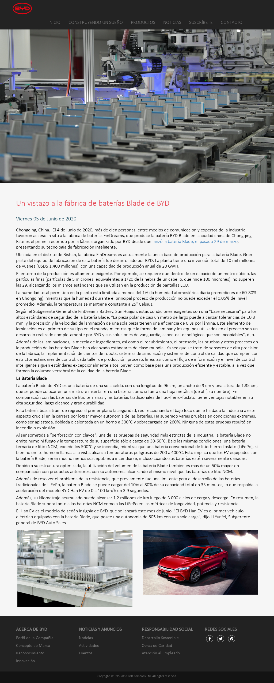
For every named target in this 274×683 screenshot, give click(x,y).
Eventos (85, 653)
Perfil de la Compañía (35, 638)
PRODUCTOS (143, 22)
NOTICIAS (172, 22)
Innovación (25, 661)
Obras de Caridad (157, 646)
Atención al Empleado (161, 653)
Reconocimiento (30, 653)
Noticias (86, 638)
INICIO (54, 22)
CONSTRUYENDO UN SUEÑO (95, 22)
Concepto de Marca (33, 646)
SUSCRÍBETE (201, 22)
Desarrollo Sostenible (160, 638)
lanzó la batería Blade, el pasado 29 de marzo (195, 241)
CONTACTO (231, 22)
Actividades (89, 646)
